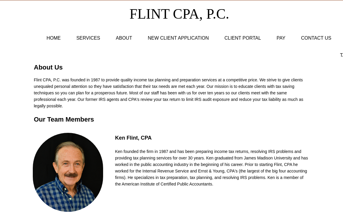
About (124, 38)
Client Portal (243, 38)
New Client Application (178, 38)
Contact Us (316, 38)
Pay (281, 38)
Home (53, 38)
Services (88, 38)
